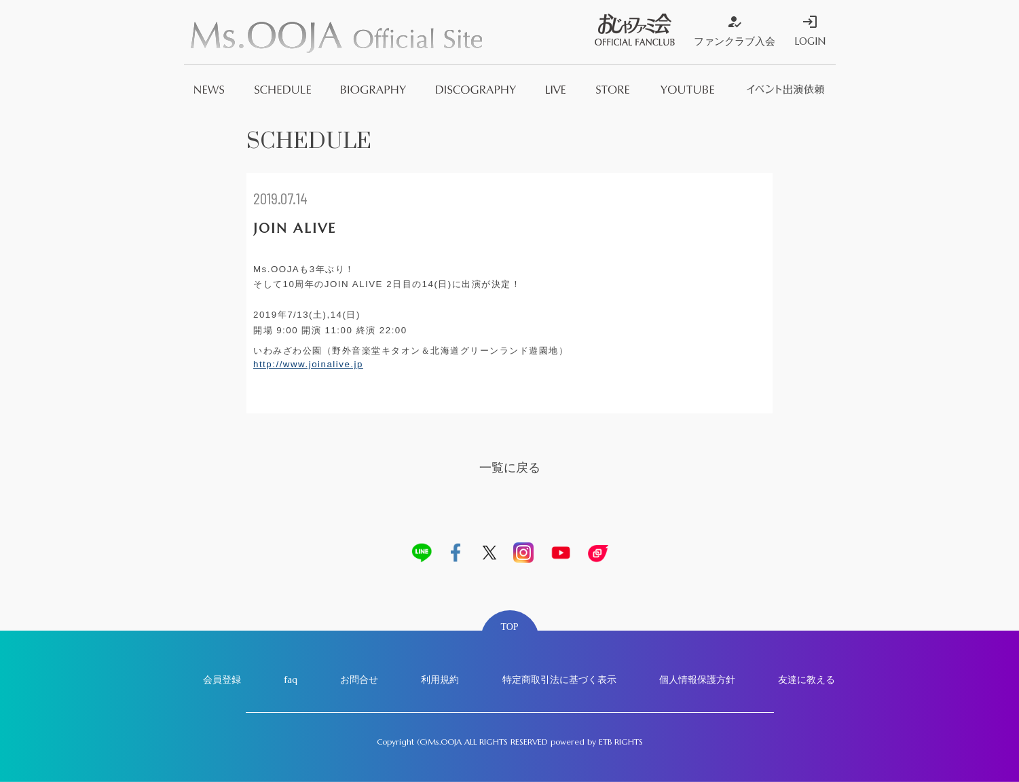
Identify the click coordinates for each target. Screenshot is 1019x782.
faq (290, 679)
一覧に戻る (509, 467)
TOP (509, 627)
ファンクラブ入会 (734, 31)
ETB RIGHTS (621, 742)
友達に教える (806, 679)
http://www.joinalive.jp (308, 364)
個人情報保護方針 (697, 679)
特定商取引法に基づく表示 (559, 679)
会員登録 (222, 679)
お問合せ (359, 679)
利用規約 (440, 679)
